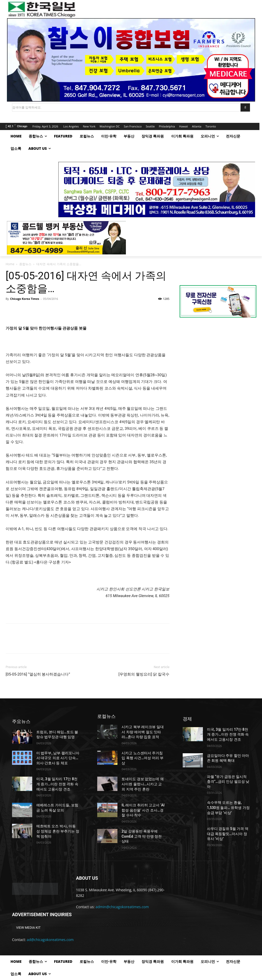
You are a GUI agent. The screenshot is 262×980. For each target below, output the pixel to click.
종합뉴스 (25, 264)
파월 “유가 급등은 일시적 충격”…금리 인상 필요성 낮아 (228, 782)
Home (10, 264)
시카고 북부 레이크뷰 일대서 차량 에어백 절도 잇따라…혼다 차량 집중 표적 (142, 732)
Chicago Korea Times (24, 299)
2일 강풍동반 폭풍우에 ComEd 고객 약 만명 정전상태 (142, 836)
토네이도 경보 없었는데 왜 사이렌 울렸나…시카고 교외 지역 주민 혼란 (142, 784)
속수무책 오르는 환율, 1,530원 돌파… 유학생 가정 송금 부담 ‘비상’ (228, 807)
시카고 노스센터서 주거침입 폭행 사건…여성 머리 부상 (142, 758)
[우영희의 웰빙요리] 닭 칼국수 (143, 674)
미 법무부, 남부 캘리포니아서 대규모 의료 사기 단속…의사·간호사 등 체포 (57, 758)
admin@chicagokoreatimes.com (122, 906)
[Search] (245, 107)
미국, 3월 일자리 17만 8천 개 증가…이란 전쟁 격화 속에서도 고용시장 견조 (57, 784)
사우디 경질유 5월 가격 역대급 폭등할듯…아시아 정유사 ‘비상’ (227, 834)
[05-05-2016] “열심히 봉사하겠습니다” (38, 674)
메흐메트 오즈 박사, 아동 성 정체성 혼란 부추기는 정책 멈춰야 (57, 831)
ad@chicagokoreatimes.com (50, 939)
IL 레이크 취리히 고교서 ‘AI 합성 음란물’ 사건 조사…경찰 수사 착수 (143, 810)
